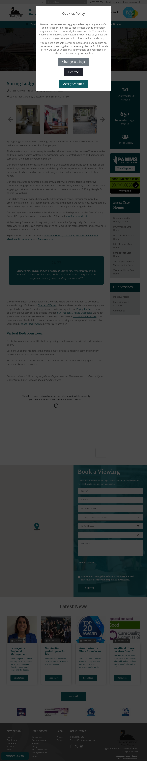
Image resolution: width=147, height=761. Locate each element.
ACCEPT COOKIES (73, 84)
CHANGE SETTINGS (73, 61)
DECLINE (73, 72)
